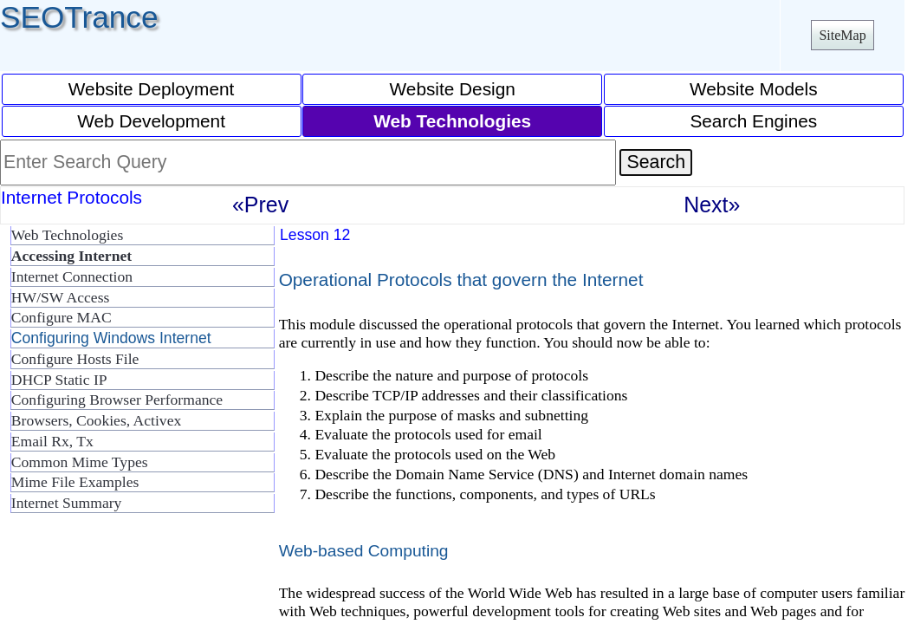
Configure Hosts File (75, 358)
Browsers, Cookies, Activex (96, 420)
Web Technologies (67, 235)
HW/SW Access (60, 297)
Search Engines (753, 121)
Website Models (754, 89)
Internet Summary (66, 502)
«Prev (260, 204)
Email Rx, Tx (52, 441)
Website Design (452, 89)
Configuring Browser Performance (117, 399)
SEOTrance (79, 17)
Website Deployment (151, 89)
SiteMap (842, 35)
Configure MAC (61, 317)
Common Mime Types (79, 462)
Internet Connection (72, 276)
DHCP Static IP (59, 379)
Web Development (151, 121)
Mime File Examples (75, 482)
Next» (712, 204)
